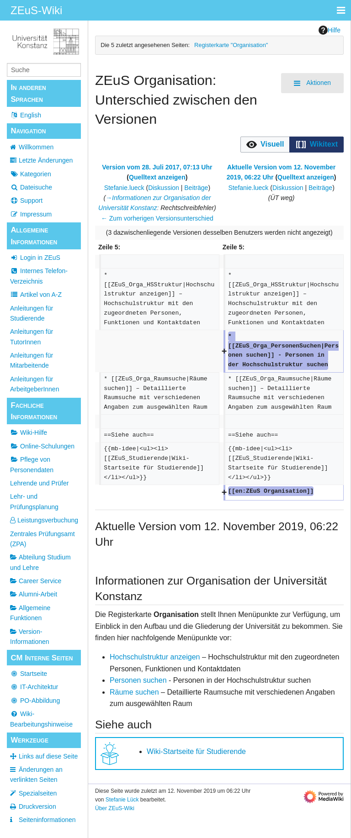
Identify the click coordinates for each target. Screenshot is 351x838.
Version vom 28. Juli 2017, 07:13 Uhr (157, 167)
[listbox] (292, 145)
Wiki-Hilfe (28, 432)
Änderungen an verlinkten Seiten (36, 774)
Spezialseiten (38, 793)
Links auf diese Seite (48, 756)
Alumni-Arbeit (33, 594)
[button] (265, 145)
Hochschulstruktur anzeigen (155, 657)
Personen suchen (138, 680)
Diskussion (163, 187)
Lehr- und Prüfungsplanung (34, 501)
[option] (265, 144)
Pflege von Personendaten (31, 464)
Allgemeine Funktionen (30, 613)
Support (26, 200)
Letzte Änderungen (46, 160)
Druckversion (37, 806)
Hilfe (329, 30)
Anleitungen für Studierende (31, 313)
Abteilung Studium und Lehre (40, 562)
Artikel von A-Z (36, 294)
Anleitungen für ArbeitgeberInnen (34, 384)
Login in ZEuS (35, 257)
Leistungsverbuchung (44, 520)
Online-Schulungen (42, 446)
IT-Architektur (34, 686)
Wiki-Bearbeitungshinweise (41, 718)
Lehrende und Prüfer (39, 483)
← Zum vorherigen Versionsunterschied (157, 218)
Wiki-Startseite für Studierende (196, 751)
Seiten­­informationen (47, 819)
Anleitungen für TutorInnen (31, 336)
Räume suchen (134, 692)
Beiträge (196, 187)
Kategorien (30, 174)
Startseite (28, 673)
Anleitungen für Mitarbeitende (31, 360)
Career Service (35, 581)
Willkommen (36, 147)
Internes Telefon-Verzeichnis (39, 276)
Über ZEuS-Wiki (114, 808)
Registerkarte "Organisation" (231, 45)
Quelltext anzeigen (157, 177)
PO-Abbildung (35, 700)
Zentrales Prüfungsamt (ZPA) (42, 539)
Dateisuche (31, 187)
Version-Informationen (29, 636)
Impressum (31, 214)
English (25, 115)
